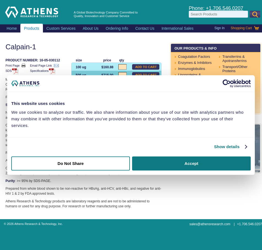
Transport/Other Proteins (234, 69)
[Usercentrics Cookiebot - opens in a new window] (227, 83)
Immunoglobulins (191, 69)
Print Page (16, 65)
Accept (191, 163)
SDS (11, 71)
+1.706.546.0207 (224, 8)
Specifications (42, 71)
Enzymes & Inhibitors (195, 63)
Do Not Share (71, 163)
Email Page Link (44, 65)
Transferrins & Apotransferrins (234, 59)
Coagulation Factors (194, 57)
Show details (227, 146)
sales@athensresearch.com (209, 224)
